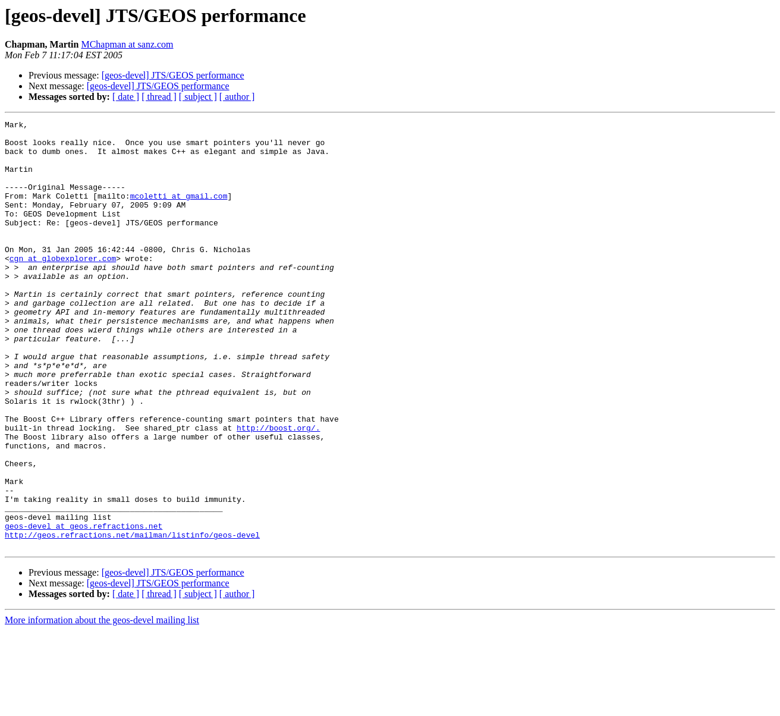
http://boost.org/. (278, 490)
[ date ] (125, 97)
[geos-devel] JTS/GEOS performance (173, 75)
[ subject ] (198, 97)
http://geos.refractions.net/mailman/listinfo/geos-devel (132, 618)
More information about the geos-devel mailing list (102, 706)
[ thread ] (159, 97)
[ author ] (237, 97)
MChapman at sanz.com (127, 44)
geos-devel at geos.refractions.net (83, 607)
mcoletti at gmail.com (179, 211)
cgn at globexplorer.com (63, 286)
